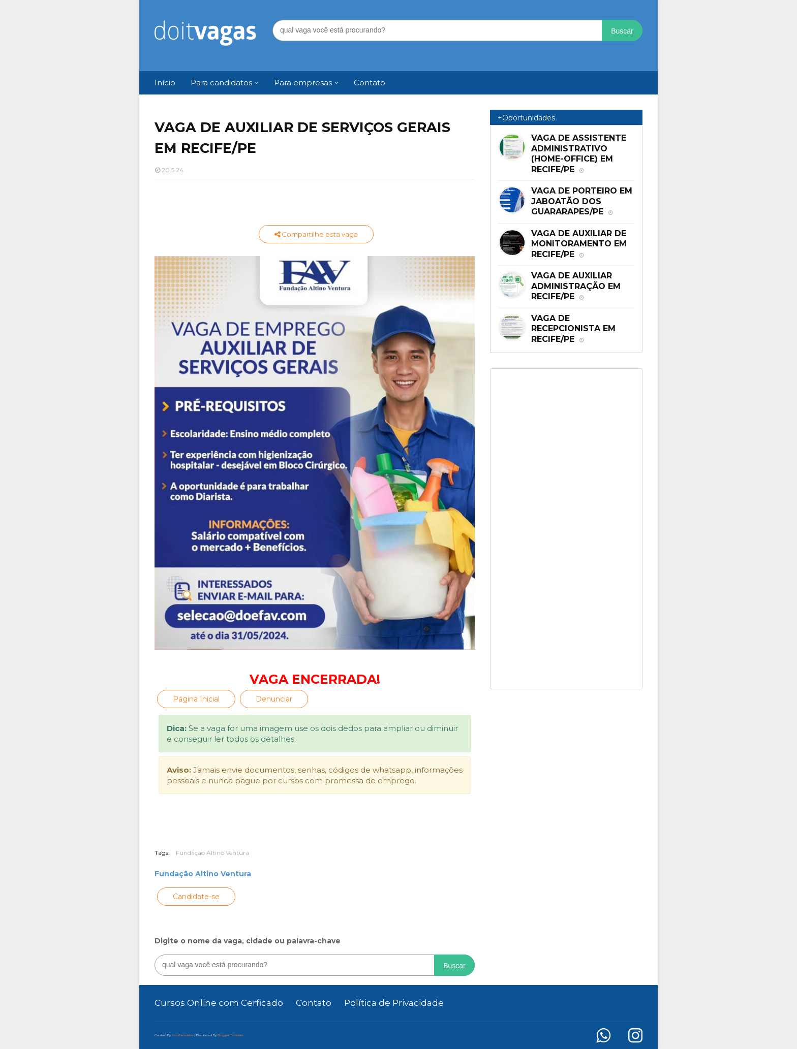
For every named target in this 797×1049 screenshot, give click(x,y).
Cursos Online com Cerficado (219, 1003)
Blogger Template (230, 1035)
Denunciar (274, 699)
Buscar (622, 31)
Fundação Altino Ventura (212, 852)
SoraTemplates (183, 1035)
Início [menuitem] (165, 82)
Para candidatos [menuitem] (221, 82)
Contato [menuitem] (369, 82)
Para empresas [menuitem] (303, 82)
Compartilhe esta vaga (316, 234)
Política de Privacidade (394, 1003)
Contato (313, 1003)
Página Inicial (196, 699)
